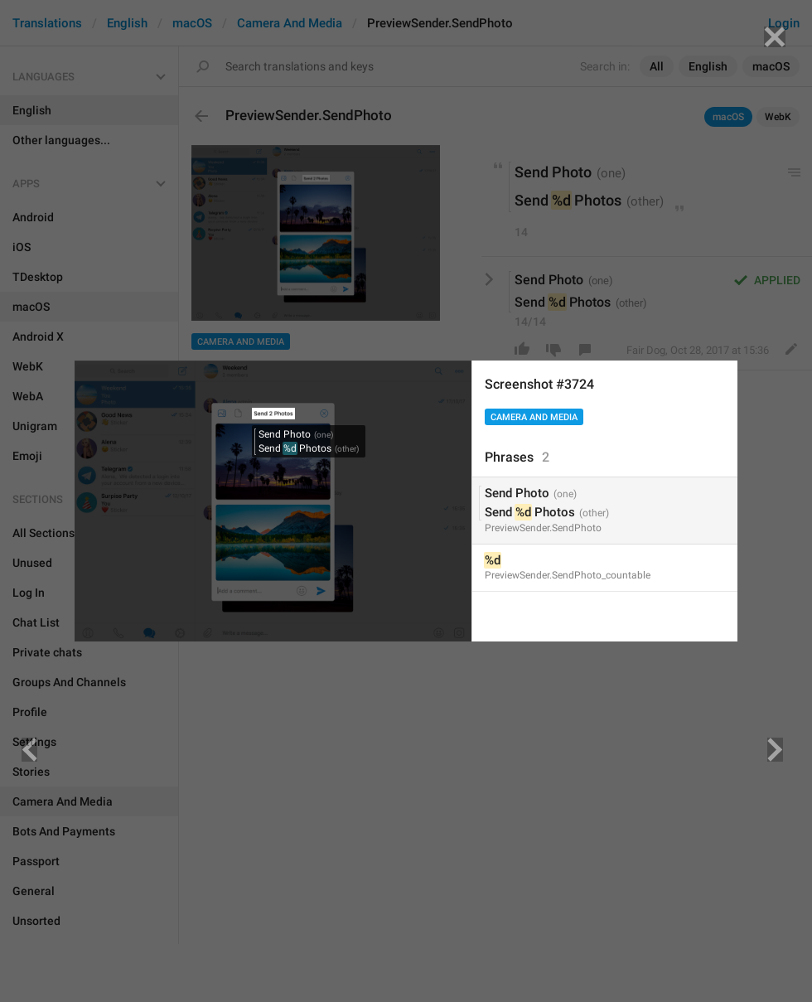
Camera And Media (534, 417)
